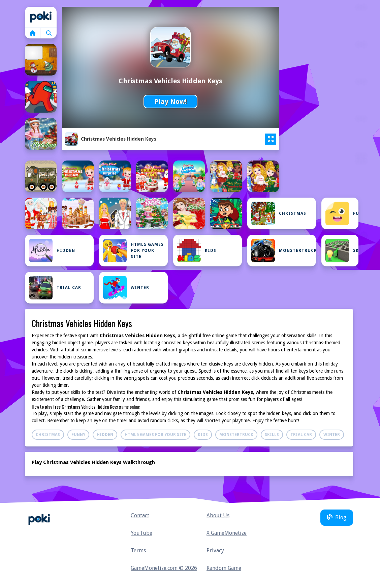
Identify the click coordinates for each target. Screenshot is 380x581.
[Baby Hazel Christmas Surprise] (115, 176)
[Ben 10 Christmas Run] (226, 213)
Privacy (215, 550)
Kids (196, 250)
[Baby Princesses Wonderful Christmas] (263, 176)
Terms (138, 550)
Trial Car (55, 287)
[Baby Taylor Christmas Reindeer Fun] (41, 213)
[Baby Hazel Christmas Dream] (78, 176)
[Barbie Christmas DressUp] (152, 213)
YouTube (141, 533)
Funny (341, 213)
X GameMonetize (227, 533)
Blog (336, 517)
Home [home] (41, 17)
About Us (218, 515)
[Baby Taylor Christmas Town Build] (78, 213)
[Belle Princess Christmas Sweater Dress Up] (189, 213)
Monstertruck (283, 250)
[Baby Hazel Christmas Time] (152, 176)
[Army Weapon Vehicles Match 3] (41, 176)
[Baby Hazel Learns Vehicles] (189, 176)
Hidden (52, 250)
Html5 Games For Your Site (133, 250)
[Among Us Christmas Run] (41, 97)
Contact (140, 515)
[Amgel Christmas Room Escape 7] (41, 60)
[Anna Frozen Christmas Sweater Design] (41, 134)
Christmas (278, 213)
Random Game (224, 568)
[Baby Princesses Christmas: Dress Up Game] (226, 176)
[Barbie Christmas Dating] (115, 213)
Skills (341, 250)
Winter (126, 287)
